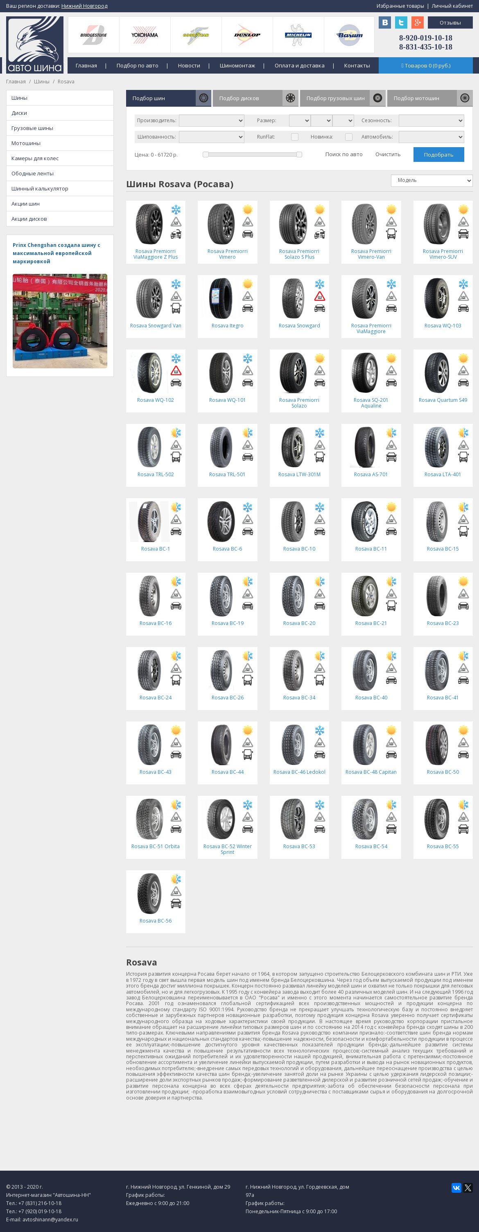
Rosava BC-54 (371, 846)
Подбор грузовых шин (336, 98)
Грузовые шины (32, 128)
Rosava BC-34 (299, 697)
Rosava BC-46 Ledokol (299, 771)
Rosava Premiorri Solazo (299, 402)
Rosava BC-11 (371, 548)
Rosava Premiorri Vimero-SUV (443, 254)
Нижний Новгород (84, 5)
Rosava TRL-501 (227, 474)
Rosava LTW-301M (299, 474)
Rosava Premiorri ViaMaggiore (371, 328)
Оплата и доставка (300, 65)
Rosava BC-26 (228, 697)
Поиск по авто (344, 154)
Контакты (357, 65)
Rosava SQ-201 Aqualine (371, 402)
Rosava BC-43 (156, 771)
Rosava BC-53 (299, 846)
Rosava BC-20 (299, 623)
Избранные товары (400, 5)
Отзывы (450, 22)
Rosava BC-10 (299, 548)
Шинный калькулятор (39, 188)
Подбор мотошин (416, 98)
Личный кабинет (452, 5)
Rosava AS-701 (371, 474)
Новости (189, 65)
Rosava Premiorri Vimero (228, 254)
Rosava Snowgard (299, 325)
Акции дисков (29, 218)
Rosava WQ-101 (227, 399)
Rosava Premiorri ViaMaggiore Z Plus (155, 254)
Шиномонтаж (237, 65)
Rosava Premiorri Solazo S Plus (299, 254)
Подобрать (439, 154)
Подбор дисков (239, 98)
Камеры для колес (35, 158)
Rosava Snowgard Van (155, 325)
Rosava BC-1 (155, 548)
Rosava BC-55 (443, 846)
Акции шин (25, 203)
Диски (19, 112)
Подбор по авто (137, 65)
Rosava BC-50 (443, 771)
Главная (86, 65)
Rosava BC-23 (443, 623)
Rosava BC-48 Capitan (371, 771)
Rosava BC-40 (371, 697)
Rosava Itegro (228, 325)
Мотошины (26, 143)
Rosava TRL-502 (156, 474)
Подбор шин (149, 98)
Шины (42, 81)
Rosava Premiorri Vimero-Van (371, 254)
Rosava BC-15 (443, 548)
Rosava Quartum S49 (443, 399)
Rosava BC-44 (228, 771)
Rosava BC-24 (156, 697)
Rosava (66, 81)
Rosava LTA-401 (443, 474)
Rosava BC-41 (443, 697)
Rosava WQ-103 (443, 325)
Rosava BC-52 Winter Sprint (227, 849)
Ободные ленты (32, 173)
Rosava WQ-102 (155, 399)
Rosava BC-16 (156, 623)
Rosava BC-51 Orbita (155, 846)
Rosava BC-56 (156, 920)
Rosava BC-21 (371, 623)
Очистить (388, 154)
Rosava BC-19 (228, 623)
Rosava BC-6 (227, 548)
